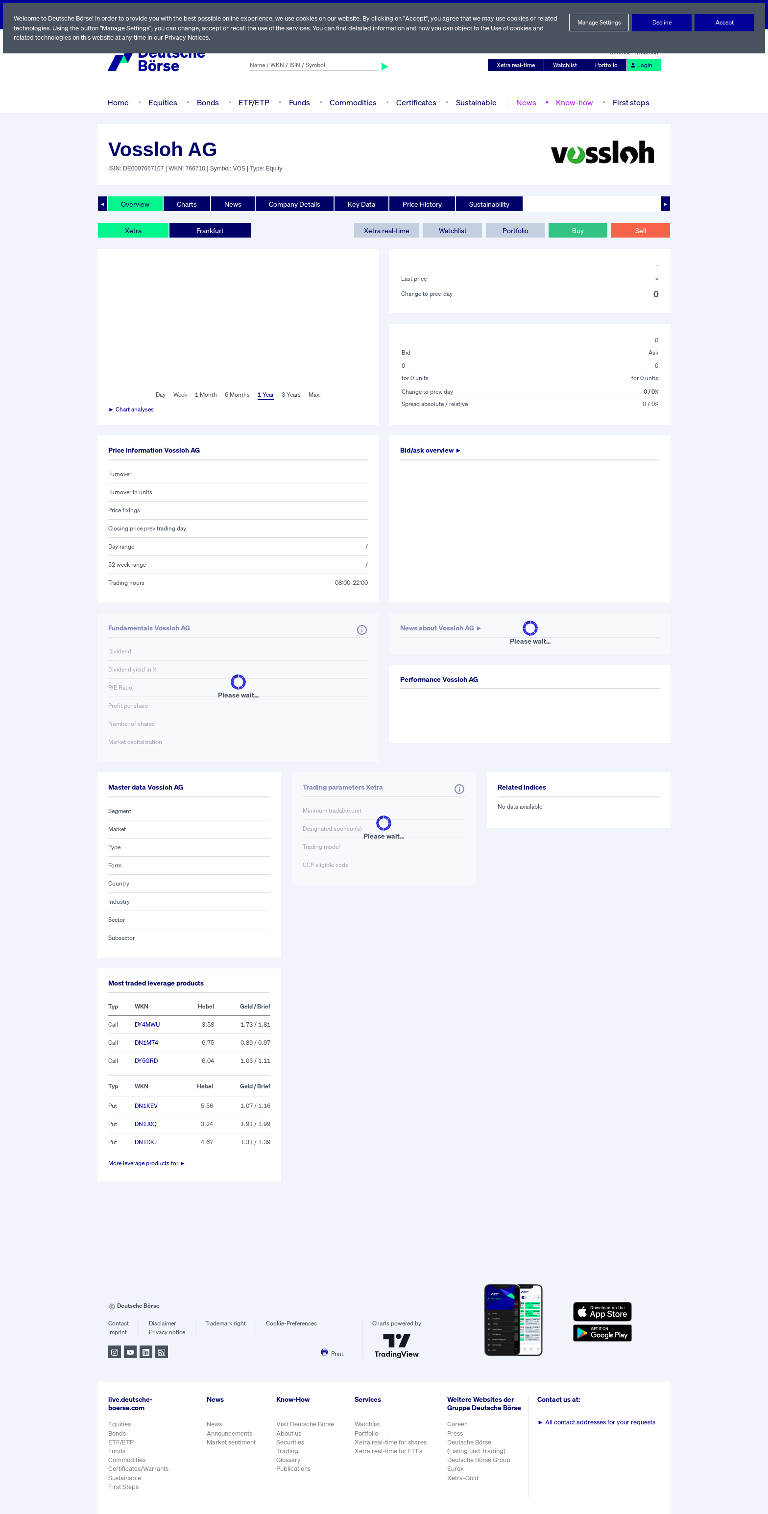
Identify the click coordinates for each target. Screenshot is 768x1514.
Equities (162, 102)
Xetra (133, 230)
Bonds (206, 102)
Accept (725, 22)
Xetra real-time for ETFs (390, 1451)
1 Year (265, 394)
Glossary (288, 1460)
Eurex (456, 1474)
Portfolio (608, 65)
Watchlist (566, 65)
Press (456, 1438)
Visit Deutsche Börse (305, 1424)
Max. (315, 394)
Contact (118, 1323)
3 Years (291, 394)
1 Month (205, 394)
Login (641, 65)
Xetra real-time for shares (392, 1442)
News (524, 102)
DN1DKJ (146, 1142)
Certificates (415, 102)
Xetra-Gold (463, 1483)
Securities (290, 1442)
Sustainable (475, 102)
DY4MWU (148, 1024)
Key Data (363, 204)
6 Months (237, 394)
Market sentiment (231, 1442)
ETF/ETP (253, 102)
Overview (135, 204)
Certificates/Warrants (138, 1468)
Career (458, 1429)
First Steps (123, 1486)
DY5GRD (147, 1060)
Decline (662, 22)
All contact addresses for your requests (597, 1422)
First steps (628, 102)
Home (117, 102)
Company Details (295, 204)
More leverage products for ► (147, 1163)
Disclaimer (162, 1323)
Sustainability (491, 204)
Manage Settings (599, 22)
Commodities (353, 102)
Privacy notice (166, 1332)
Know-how (572, 102)
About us (288, 1433)
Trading (287, 1451)
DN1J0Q (146, 1124)
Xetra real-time (518, 65)
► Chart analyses (131, 409)
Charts (187, 204)
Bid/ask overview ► (432, 450)
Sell (640, 230)
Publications (293, 1468)
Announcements (230, 1433)
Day (160, 394)
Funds (300, 102)
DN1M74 (146, 1042)
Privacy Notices (225, 37)
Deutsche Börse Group (480, 1465)
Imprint (117, 1332)
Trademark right (225, 1323)
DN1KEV (146, 1106)
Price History (424, 204)
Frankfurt (209, 230)
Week (180, 394)
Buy (578, 230)
